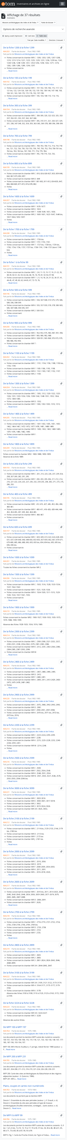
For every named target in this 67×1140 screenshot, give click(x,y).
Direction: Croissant (56, 40)
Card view (30, 36)
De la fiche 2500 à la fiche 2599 (18, 758)
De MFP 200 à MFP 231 (14, 1056)
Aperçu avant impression (12, 36)
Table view (42, 36)
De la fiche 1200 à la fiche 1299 (18, 47)
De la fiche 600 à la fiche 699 (17, 527)
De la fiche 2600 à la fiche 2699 (18, 881)
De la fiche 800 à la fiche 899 (17, 163)
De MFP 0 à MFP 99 (12, 1115)
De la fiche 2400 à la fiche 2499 (18, 661)
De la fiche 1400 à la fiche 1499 (18, 413)
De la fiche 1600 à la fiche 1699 (18, 196)
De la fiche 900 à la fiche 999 (17, 323)
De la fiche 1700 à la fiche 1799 (18, 229)
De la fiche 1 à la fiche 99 (15, 262)
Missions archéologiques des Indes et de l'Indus (34, 54)
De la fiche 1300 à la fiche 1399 (18, 383)
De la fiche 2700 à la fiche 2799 (18, 912)
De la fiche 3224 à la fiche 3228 (18, 1003)
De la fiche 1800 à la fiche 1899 (18, 444)
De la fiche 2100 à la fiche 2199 (18, 818)
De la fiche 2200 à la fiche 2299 (18, 725)
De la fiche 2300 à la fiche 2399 (18, 631)
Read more (12, 71)
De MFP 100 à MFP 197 (14, 1027)
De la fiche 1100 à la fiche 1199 (18, 353)
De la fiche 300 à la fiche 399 (17, 105)
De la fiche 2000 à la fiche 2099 (18, 851)
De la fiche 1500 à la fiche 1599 (18, 574)
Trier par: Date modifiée (36, 40)
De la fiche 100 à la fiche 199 (17, 78)
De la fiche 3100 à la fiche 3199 (18, 972)
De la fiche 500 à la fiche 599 (17, 290)
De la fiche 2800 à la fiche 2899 (18, 945)
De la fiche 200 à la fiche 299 (17, 463)
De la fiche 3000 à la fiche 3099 (18, 788)
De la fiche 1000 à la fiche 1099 (18, 557)
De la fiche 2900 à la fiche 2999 (18, 694)
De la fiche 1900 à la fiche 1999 (18, 607)
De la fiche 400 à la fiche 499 (17, 494)
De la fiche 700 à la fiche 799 (17, 136)
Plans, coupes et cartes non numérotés (23, 1086)
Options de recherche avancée (19, 29)
